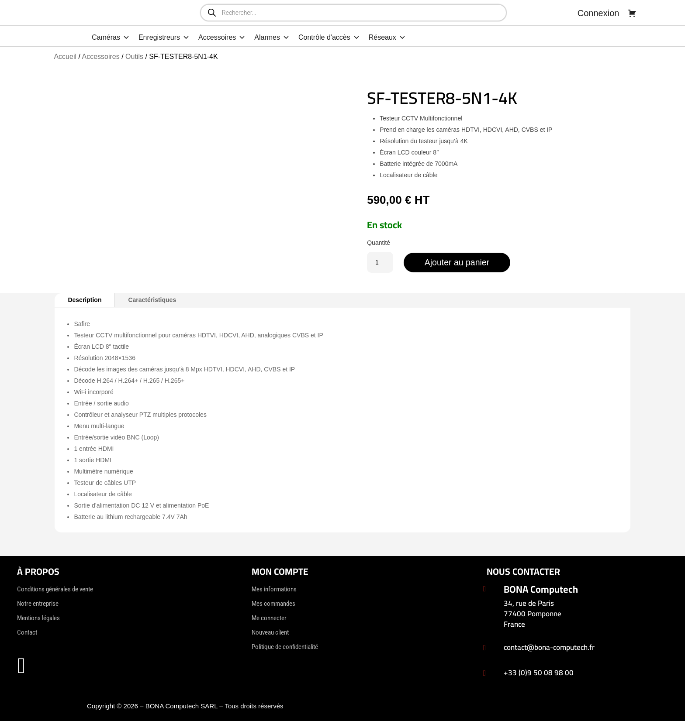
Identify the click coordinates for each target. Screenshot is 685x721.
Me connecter (269, 618)
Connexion (598, 13)
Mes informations (274, 589)
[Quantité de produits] (380, 262)
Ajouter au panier (459, 262)
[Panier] (632, 13)
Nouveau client (270, 632)
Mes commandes (273, 604)
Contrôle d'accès (329, 37)
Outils (134, 56)
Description (84, 299)
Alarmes (272, 37)
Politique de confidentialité (285, 647)
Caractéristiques (152, 299)
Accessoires (222, 37)
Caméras (111, 37)
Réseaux (387, 37)
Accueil (65, 56)
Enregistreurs (164, 37)
